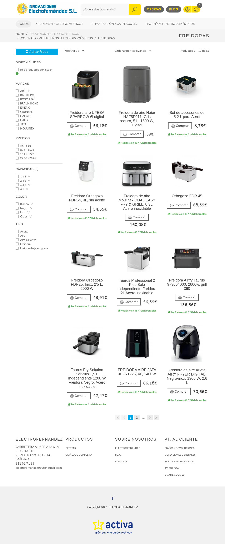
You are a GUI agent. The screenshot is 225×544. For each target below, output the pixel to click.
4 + (20, 189)
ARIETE (23, 91)
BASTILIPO (25, 95)
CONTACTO (121, 461)
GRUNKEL (24, 112)
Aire (20, 235)
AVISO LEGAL (172, 468)
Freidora (23, 244)
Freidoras (106, 38)
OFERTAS (70, 448)
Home (20, 34)
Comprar (79, 126)
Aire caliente (26, 240)
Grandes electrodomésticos (59, 24)
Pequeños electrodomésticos (170, 24)
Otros (22, 216)
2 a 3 (21, 180)
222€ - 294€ (26, 158)
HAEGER (23, 116)
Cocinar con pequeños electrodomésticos (57, 38)
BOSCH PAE (25, 99)
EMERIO (23, 107)
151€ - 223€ (26, 154)
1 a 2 (21, 176)
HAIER (22, 120)
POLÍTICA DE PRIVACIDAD (179, 461)
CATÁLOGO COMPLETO (78, 454)
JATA (21, 124)
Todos (23, 24)
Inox (21, 212)
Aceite (22, 231)
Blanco (22, 204)
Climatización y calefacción (114, 24)
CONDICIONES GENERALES (180, 454)
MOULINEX (25, 128)
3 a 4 (21, 185)
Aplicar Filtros (37, 52)
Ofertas (154, 9)
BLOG (118, 454)
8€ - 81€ (23, 145)
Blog (173, 9)
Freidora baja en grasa (32, 248)
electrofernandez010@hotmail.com (39, 468)
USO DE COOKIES (174, 474)
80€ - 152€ (25, 150)
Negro (22, 208)
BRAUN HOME (27, 103)
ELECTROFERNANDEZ (127, 448)
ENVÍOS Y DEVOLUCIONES (180, 448)
